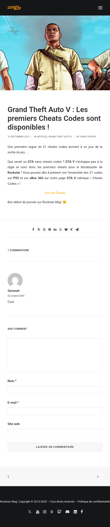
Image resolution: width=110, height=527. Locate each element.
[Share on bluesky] (65, 229)
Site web (14, 424)
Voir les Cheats (55, 193)
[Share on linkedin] (55, 229)
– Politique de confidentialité (92, 501)
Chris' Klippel (88, 137)
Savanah (14, 291)
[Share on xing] (71, 229)
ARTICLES (42, 137)
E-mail (13, 402)
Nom (12, 381)
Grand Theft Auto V (60, 137)
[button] (100, 8)
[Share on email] (76, 229)
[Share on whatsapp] (60, 229)
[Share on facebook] (33, 229)
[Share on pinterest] (49, 229)
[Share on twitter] (38, 229)
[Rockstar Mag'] (14, 8)
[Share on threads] (44, 229)
